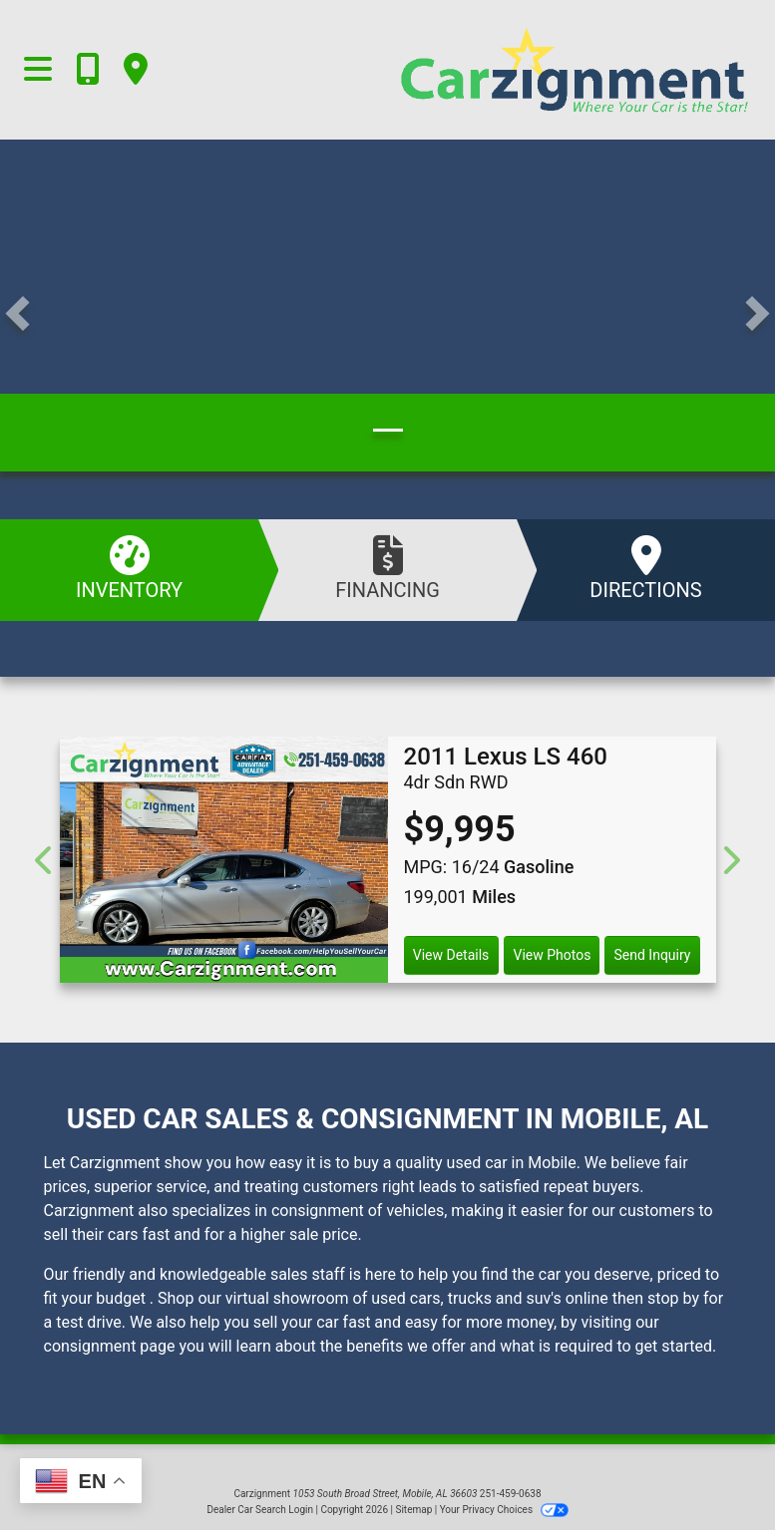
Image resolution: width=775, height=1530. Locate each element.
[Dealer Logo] (484, 70)
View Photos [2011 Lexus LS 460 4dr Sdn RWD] (551, 955)
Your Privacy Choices (504, 1509)
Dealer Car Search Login (259, 1509)
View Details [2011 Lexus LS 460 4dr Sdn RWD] (451, 955)
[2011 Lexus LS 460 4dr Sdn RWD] (224, 860)
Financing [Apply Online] (387, 568)
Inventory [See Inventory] (129, 568)
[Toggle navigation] (38, 70)
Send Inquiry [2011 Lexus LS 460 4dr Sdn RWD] (652, 955)
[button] (17, 314)
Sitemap (413, 1509)
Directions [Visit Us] (646, 568)
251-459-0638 (511, 1493)
